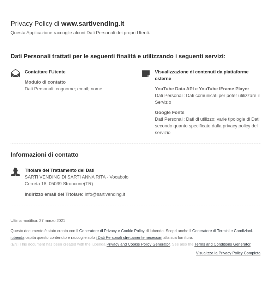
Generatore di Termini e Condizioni (222, 231)
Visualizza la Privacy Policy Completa (228, 253)
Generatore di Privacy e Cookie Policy (111, 231)
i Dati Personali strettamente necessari (129, 237)
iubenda (17, 237)
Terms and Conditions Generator (222, 244)
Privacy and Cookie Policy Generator (138, 244)
